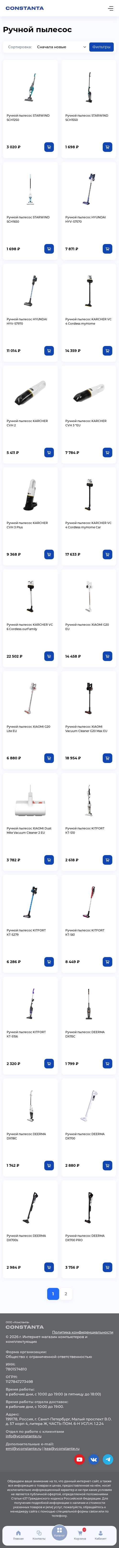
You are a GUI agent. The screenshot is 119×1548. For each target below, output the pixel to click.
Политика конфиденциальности (82, 1332)
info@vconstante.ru (23, 1436)
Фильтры (101, 47)
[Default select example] (62, 47)
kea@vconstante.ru (61, 1448)
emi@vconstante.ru (23, 1448)
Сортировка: (20, 47)
